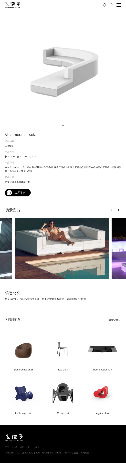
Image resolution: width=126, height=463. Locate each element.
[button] (112, 210)
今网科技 (85, 452)
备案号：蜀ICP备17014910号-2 (48, 452)
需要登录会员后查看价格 (17, 182)
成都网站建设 (71, 452)
